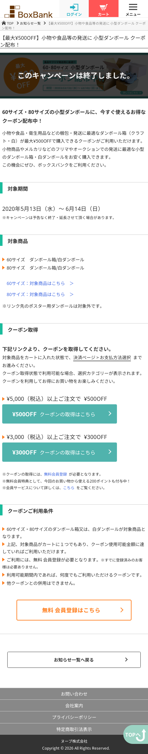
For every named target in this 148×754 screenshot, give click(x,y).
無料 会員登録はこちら (71, 610)
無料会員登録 (55, 474)
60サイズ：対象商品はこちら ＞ (40, 283)
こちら (68, 487)
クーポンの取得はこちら (53, 414)
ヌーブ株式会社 (74, 741)
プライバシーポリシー (74, 717)
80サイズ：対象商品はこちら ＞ (40, 294)
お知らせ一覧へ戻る (74, 659)
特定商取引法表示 (74, 729)
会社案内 (74, 705)
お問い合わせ (74, 694)
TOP (8, 23)
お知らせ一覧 (30, 23)
